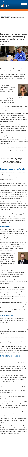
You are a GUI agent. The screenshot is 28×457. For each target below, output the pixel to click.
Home (2, 16)
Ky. (3, 1)
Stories (8, 16)
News (5, 16)
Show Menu (24, 4)
